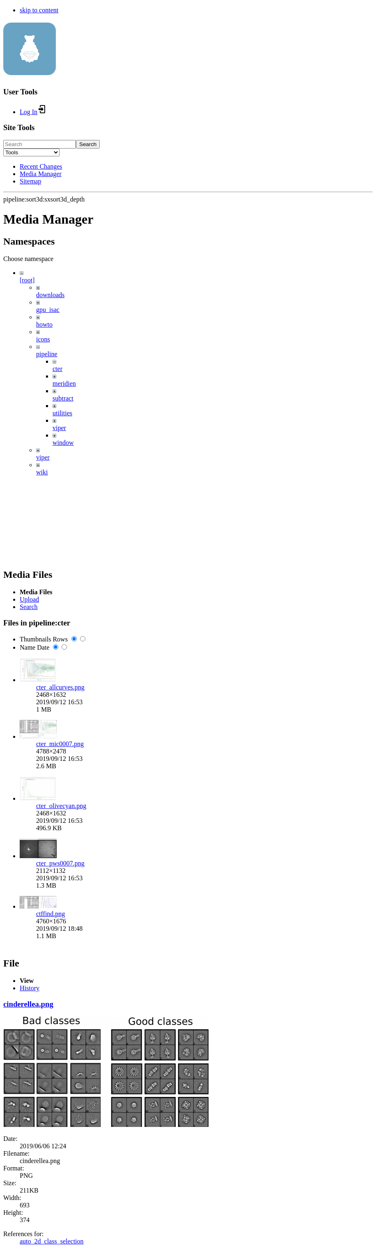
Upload (29, 599)
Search (87, 144)
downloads (50, 294)
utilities (62, 413)
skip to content (39, 10)
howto (44, 324)
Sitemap (30, 181)
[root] (27, 280)
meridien (64, 383)
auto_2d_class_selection (52, 1241)
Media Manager (41, 173)
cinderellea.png (28, 1004)
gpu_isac (48, 309)
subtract (63, 398)
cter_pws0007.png (60, 863)
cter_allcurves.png (60, 687)
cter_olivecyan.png (61, 805)
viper (59, 427)
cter (57, 368)
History (29, 988)
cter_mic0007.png (60, 743)
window (63, 442)
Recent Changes (41, 166)
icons (43, 339)
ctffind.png (50, 913)
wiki (42, 472)
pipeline (46, 353)
